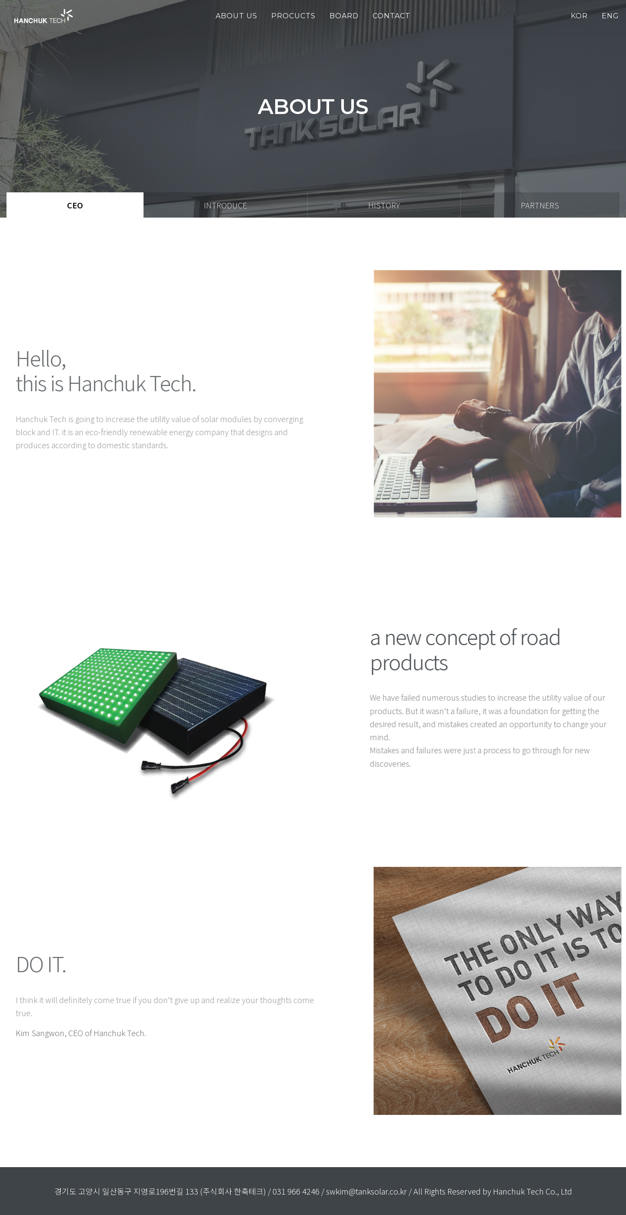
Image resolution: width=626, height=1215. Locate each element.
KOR (579, 16)
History (384, 205)
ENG (610, 16)
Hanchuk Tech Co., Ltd (532, 1191)
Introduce (225, 205)
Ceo (75, 205)
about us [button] (236, 16)
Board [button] (344, 16)
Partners (540, 205)
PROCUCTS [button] (293, 16)
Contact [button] (391, 16)
